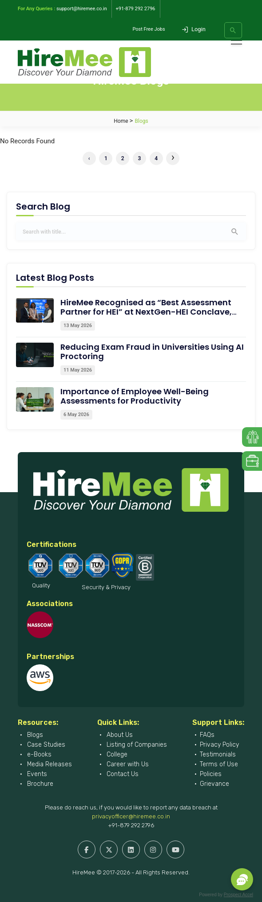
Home (121, 121)
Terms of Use (219, 764)
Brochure (39, 784)
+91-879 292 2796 (131, 825)
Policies (211, 774)
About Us (119, 735)
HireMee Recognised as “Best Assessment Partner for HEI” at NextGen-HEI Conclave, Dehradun (146, 312)
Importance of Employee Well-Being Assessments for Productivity (134, 396)
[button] (242, 879)
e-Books (38, 754)
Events (36, 774)
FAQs (207, 735)
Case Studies (45, 744)
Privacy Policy (219, 744)
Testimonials (218, 754)
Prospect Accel (238, 894)
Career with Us (127, 764)
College (116, 754)
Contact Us (122, 774)
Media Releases (48, 764)
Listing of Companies (136, 744)
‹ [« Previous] (89, 158)
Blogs (34, 735)
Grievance (214, 784)
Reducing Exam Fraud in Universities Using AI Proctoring (152, 351)
